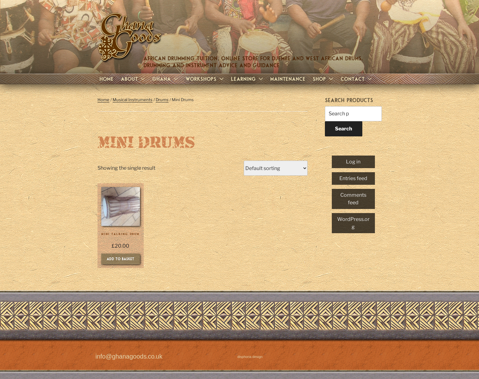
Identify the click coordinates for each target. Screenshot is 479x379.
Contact (357, 78)
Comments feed (353, 199)
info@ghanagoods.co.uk (129, 357)
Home (106, 78)
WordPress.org (353, 223)
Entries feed (353, 178)
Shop (324, 78)
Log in (353, 162)
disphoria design (250, 357)
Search (343, 129)
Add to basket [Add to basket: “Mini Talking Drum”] (120, 258)
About (134, 78)
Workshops (205, 78)
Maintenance (287, 78)
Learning (248, 78)
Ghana (166, 78)
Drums (162, 99)
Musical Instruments (133, 99)
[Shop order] (276, 168)
